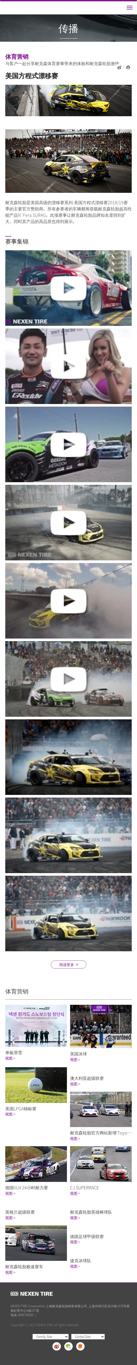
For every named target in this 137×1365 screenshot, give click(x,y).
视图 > (10, 1058)
